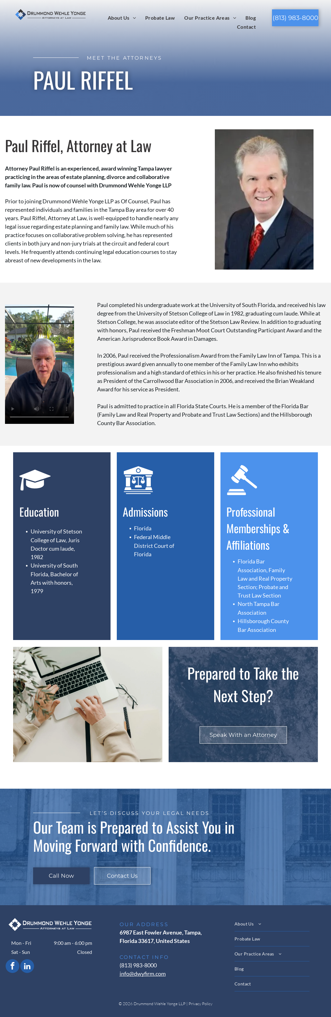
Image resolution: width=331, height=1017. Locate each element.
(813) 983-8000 (138, 965)
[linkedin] (27, 967)
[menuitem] (122, 17)
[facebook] (12, 967)
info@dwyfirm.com (143, 973)
